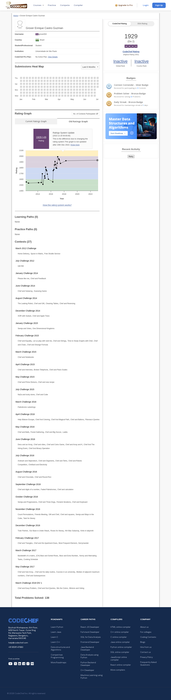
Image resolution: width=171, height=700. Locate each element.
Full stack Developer (90, 632)
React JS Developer (90, 627)
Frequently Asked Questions (148, 663)
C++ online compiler (119, 632)
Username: (19, 34)
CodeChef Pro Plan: (23, 57)
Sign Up (159, 5)
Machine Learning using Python (92, 676)
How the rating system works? (57, 205)
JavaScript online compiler (118, 658)
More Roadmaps (58, 662)
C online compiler (118, 637)
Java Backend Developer (87, 648)
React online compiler (120, 664)
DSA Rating (142, 24)
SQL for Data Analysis (91, 637)
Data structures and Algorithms (60, 648)
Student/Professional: (24, 45)
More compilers (117, 670)
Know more (75, 145)
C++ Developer (87, 670)
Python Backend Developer (88, 664)
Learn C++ (55, 642)
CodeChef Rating (119, 24)
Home (15, 16)
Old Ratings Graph (78, 121)
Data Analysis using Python (89, 656)
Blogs (142, 642)
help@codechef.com (18, 642)
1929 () (41, 137)
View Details (53, 57)
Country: (18, 40)
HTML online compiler (120, 627)
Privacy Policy (146, 657)
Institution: (19, 51)
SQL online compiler (119, 652)
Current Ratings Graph (36, 121)
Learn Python (57, 627)
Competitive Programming (57, 656)
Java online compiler (120, 642)
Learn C (54, 637)
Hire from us (145, 647)
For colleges (145, 632)
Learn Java (56, 632)
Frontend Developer (90, 642)
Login (145, 5)
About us (144, 627)
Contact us (145, 652)
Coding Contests (148, 637)
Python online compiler (121, 647)
